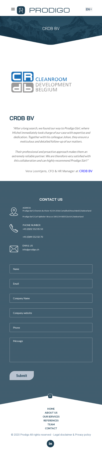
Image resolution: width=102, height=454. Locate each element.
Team (51, 424)
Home (51, 408)
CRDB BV (85, 171)
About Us (51, 412)
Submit (21, 375)
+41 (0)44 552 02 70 (33, 236)
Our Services (51, 416)
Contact (51, 428)
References (51, 420)
